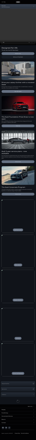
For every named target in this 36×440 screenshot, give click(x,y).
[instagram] (9, 427)
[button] (18, 409)
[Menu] (18, 2)
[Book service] (18, 389)
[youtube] (6, 427)
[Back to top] (31, 406)
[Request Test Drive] (18, 383)
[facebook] (3, 427)
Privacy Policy (17, 433)
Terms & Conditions (25, 433)
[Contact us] (18, 394)
